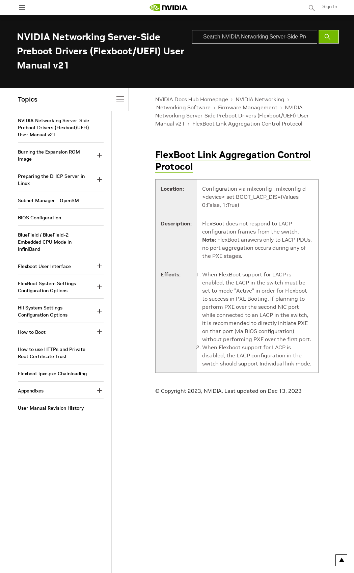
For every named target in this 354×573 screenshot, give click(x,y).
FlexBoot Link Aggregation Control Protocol (247, 123)
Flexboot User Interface (44, 266)
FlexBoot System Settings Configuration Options (47, 287)
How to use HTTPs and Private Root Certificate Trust (51, 352)
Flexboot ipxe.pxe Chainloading (52, 374)
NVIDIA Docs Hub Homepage (191, 99)
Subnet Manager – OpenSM (48, 200)
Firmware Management (247, 107)
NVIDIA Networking (260, 99)
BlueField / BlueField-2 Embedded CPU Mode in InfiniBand (45, 242)
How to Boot (32, 332)
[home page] (168, 7)
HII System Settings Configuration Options (42, 311)
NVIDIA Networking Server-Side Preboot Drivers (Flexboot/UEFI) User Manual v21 (232, 115)
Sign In (329, 6)
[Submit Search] (329, 37)
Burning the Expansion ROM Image (49, 155)
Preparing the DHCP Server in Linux (51, 179)
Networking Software (183, 107)
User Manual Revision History (51, 408)
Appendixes (31, 391)
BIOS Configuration (39, 218)
